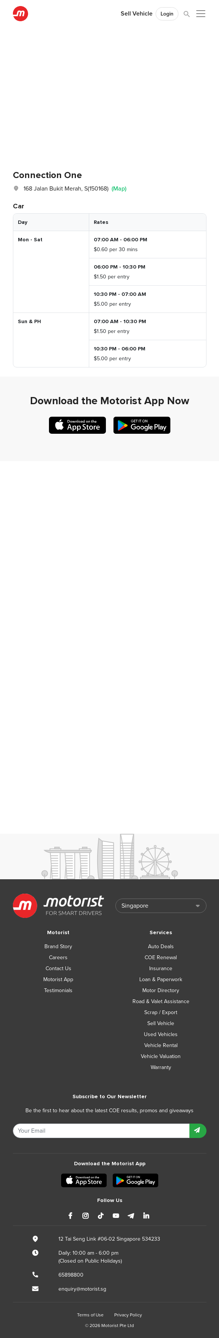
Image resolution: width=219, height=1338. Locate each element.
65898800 (71, 1275)
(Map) (119, 188)
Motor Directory (160, 990)
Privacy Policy (128, 1315)
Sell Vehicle (137, 13)
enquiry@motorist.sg (82, 1289)
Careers (58, 957)
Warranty (161, 1067)
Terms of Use (90, 1315)
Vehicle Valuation (161, 1056)
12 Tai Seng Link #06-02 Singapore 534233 (109, 1239)
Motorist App (58, 979)
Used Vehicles (161, 1034)
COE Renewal (161, 957)
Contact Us (58, 968)
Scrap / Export (160, 1012)
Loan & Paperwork (160, 979)
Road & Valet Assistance (160, 1001)
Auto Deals (161, 946)
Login (167, 14)
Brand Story (58, 946)
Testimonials (58, 990)
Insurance (160, 968)
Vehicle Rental (161, 1045)
